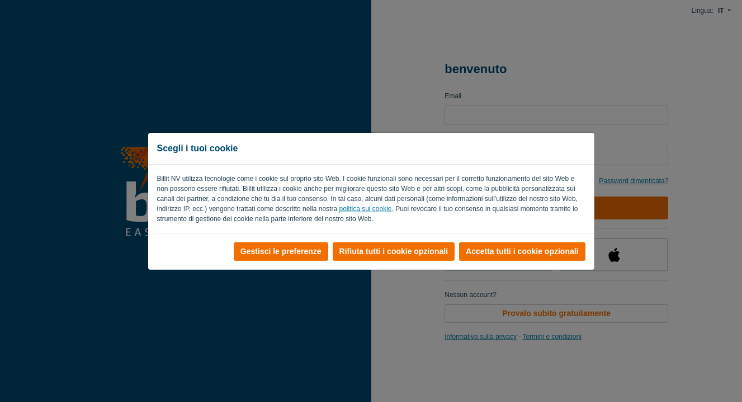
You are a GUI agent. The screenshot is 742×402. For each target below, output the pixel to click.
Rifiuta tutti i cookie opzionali (393, 251)
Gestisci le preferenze (281, 251)
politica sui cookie (365, 209)
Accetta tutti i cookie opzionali (522, 251)
